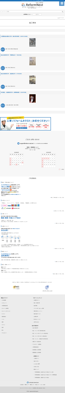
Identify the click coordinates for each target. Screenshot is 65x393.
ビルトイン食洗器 (5, 308)
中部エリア (37, 384)
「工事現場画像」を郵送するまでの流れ (41, 377)
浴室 (2, 327)
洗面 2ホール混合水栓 (37, 341)
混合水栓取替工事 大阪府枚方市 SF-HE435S (11, 73)
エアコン (3, 324)
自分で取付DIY (35, 327)
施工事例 (35, 305)
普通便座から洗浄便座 (37, 352)
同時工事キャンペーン (38, 311)
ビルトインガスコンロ (6, 311)
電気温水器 (15, 48)
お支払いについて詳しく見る (59, 210)
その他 (7, 105)
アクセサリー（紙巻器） (37, 344)
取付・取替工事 (37, 302)
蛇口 (14, 67)
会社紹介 (22, 384)
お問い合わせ (36, 322)
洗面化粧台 (4, 316)
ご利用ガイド (36, 358)
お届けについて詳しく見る (59, 248)
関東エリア (27, 384)
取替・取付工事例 (9, 48)
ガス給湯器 (4, 300)
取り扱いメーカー (37, 319)
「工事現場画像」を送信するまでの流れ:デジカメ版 (43, 372)
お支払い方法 (36, 366)
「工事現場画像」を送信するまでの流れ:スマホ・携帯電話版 (45, 374)
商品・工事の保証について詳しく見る (57, 197)
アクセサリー (4, 332)
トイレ (3, 319)
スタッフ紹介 (42, 384)
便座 (2, 322)
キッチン (3, 313)
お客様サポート (37, 300)
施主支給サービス (37, 313)
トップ (59, 17)
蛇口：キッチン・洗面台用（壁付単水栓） (40, 338)
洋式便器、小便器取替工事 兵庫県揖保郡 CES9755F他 (13, 92)
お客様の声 (36, 316)
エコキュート (4, 302)
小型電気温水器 (5, 305)
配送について (36, 369)
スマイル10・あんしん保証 (39, 308)
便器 (10, 105)
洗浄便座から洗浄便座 (37, 349)
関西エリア (32, 384)
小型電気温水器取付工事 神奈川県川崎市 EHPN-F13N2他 (14, 36)
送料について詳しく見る (60, 261)
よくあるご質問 (37, 363)
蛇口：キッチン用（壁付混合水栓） (39, 330)
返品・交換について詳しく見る (58, 273)
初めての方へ (36, 361)
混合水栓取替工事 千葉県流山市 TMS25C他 (11, 55)
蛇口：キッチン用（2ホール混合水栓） (40, 336)
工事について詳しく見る (60, 223)
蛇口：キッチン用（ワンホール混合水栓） (40, 333)
